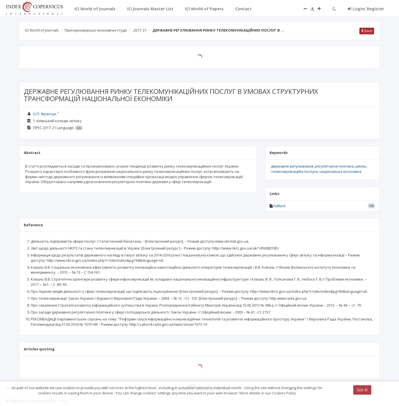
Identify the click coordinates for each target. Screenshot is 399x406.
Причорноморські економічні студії (96, 30)
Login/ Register (366, 8)
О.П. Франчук (45, 113)
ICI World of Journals (42, 30)
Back (366, 30)
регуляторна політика (334, 166)
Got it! (362, 389)
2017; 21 (140, 30)
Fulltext (279, 205)
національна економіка (340, 171)
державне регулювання (292, 166)
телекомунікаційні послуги (294, 171)
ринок (360, 166)
